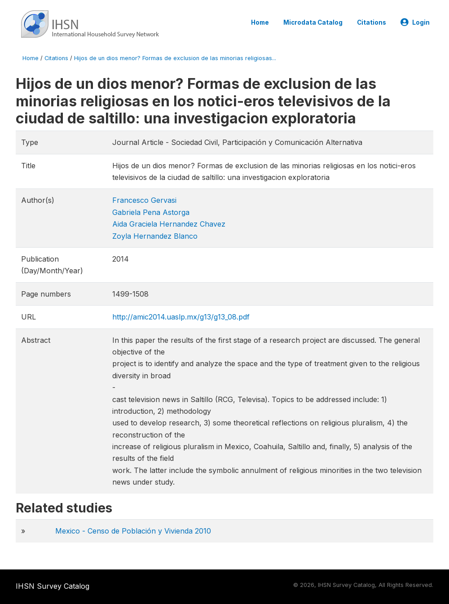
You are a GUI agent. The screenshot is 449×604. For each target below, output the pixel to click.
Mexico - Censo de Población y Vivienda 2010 (133, 530)
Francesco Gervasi (144, 200)
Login (415, 22)
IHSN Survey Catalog (52, 586)
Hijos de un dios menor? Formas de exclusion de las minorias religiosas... (175, 58)
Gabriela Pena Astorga (150, 212)
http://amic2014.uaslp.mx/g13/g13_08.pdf (181, 316)
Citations (371, 22)
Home (260, 22)
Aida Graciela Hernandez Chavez (168, 223)
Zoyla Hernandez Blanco (155, 236)
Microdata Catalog (313, 22)
